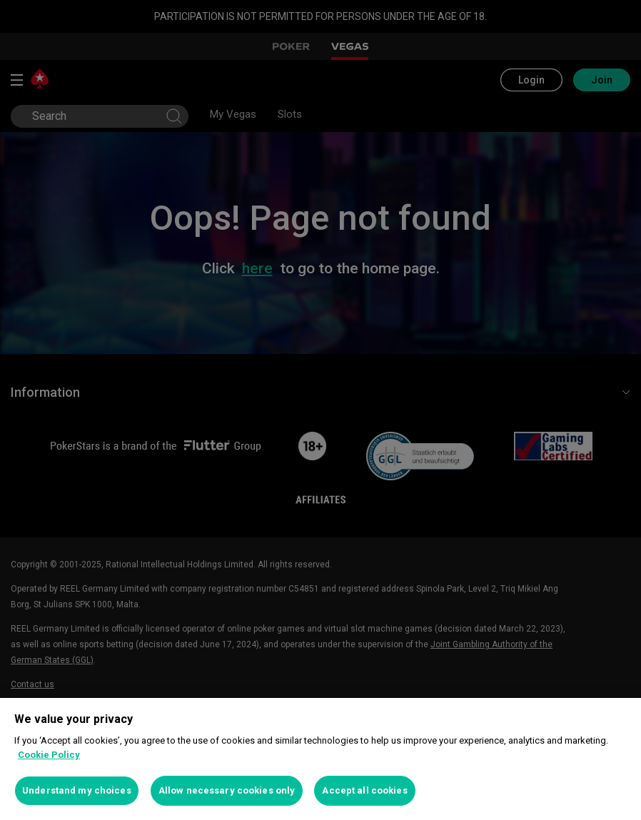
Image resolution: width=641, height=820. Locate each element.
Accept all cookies (364, 790)
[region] (320, 759)
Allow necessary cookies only (227, 790)
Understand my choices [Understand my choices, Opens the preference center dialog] (76, 790)
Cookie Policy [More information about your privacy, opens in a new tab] (49, 754)
